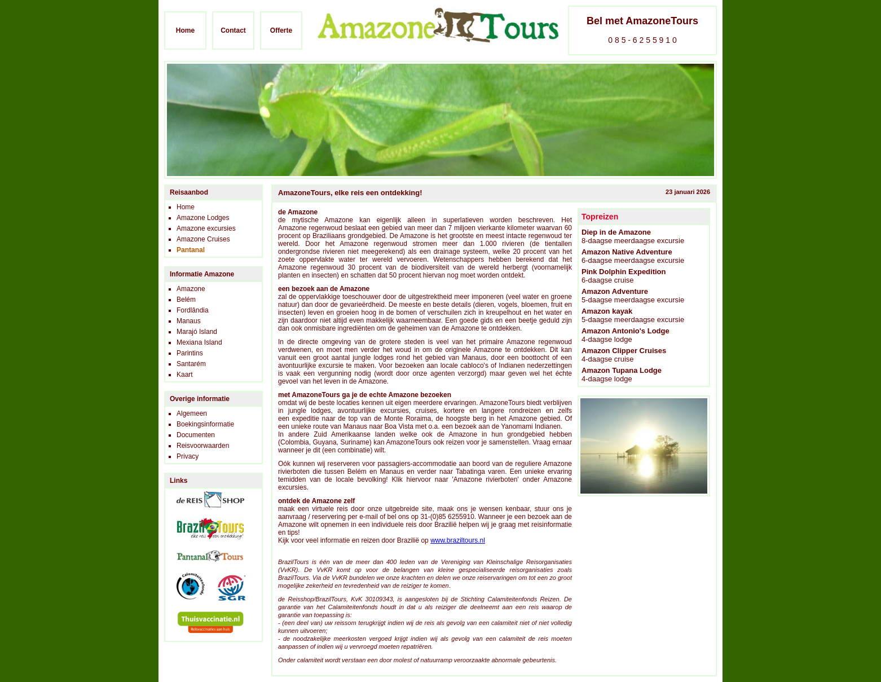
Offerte (281, 30)
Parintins (190, 353)
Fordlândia (193, 310)
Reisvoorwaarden (203, 446)
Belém (186, 299)
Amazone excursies (206, 228)
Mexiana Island (199, 342)
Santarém (191, 364)
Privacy (188, 456)
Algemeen (192, 413)
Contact (233, 30)
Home (185, 30)
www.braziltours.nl (457, 540)
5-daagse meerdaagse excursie (633, 295)
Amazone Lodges (203, 218)
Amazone (191, 289)
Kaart (185, 375)
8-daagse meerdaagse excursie (633, 236)
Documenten (196, 435)
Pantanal (191, 250)
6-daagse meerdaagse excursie (633, 256)
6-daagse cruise (624, 275)
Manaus (189, 321)
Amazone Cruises (203, 239)
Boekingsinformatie (205, 424)
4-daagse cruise (624, 354)
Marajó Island (197, 332)
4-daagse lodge (625, 335)
